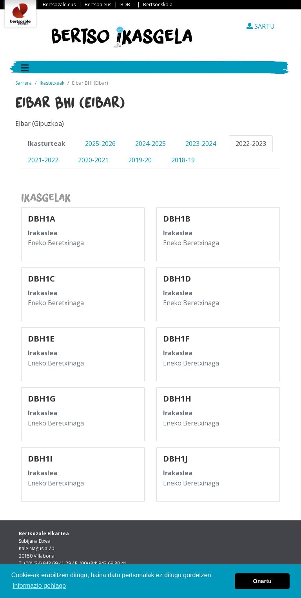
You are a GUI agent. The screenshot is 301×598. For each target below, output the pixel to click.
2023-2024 (200, 143)
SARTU (261, 26)
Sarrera (23, 83)
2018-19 (183, 160)
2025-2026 (100, 143)
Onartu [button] (262, 581)
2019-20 (140, 160)
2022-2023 (251, 143)
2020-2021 (93, 160)
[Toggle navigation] (25, 67)
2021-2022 (43, 160)
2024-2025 (150, 143)
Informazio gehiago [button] (39, 585)
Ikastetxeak (52, 83)
